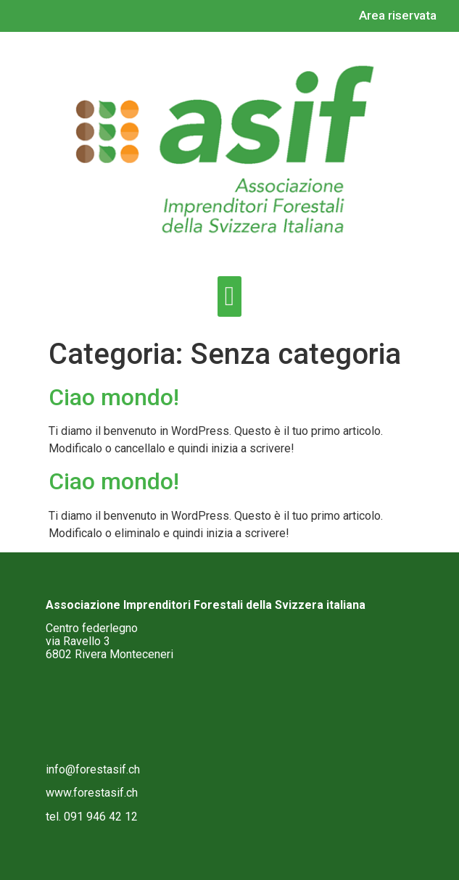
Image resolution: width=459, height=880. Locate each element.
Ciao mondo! (114, 397)
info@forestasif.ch (93, 769)
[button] (229, 296)
